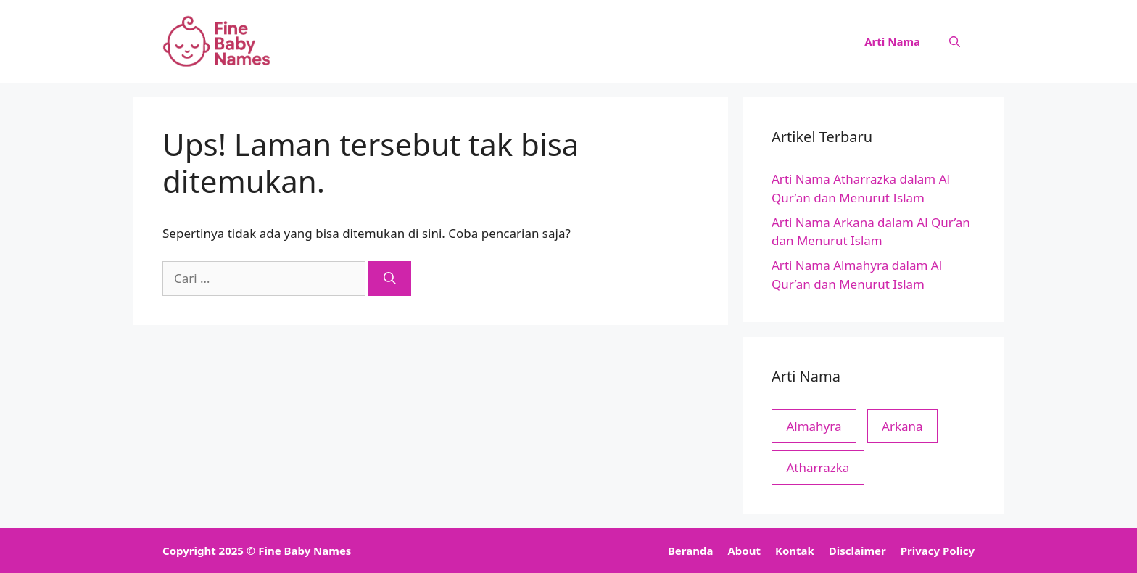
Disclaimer (857, 550)
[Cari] (389, 278)
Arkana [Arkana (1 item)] (902, 426)
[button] (955, 41)
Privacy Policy (938, 550)
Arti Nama (892, 41)
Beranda (691, 550)
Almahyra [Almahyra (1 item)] (813, 426)
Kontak (794, 550)
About (744, 550)
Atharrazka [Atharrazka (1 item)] (817, 467)
